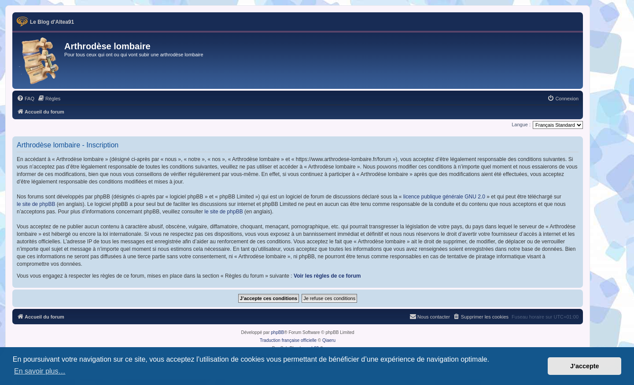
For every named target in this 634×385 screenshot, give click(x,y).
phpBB (277, 332)
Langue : (521, 124)
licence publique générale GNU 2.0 (444, 197)
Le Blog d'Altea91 (52, 22)
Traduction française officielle (288, 340)
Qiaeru (328, 340)
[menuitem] (25, 98)
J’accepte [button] (584, 366)
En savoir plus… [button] (40, 371)
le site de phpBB (36, 204)
